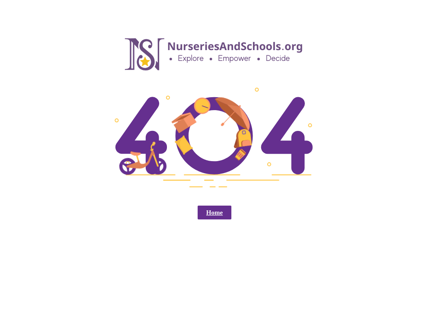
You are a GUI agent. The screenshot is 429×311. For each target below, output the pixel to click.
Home (214, 212)
